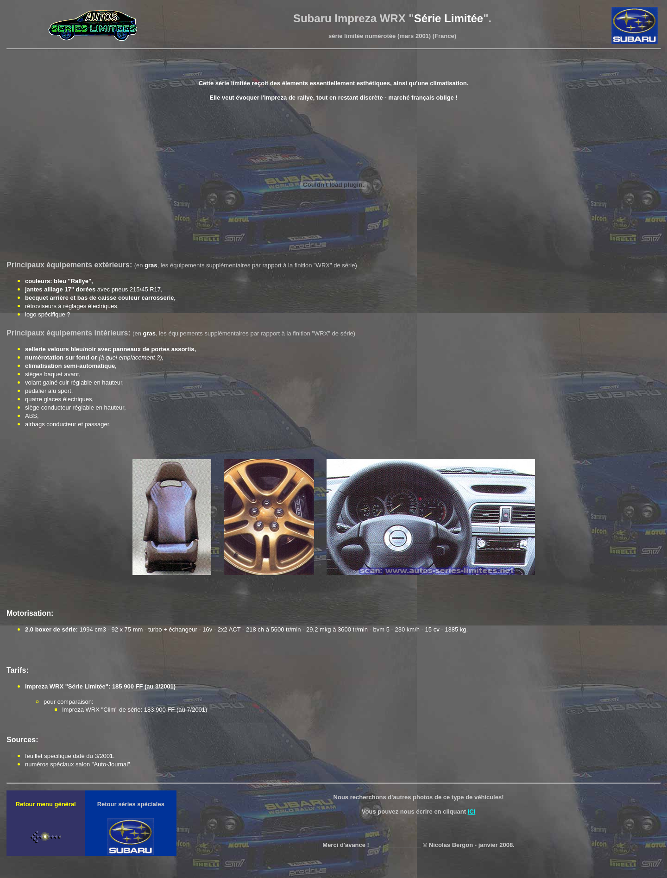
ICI (472, 811)
